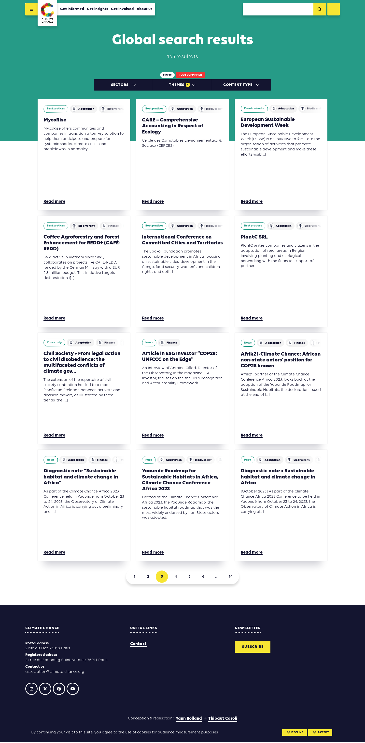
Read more (54, 202)
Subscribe (252, 647)
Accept (321, 732)
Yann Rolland (189, 719)
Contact (138, 644)
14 (231, 577)
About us (144, 9)
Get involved (122, 9)
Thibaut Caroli (222, 719)
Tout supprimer (190, 75)
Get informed (72, 9)
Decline (295, 732)
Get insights (97, 9)
